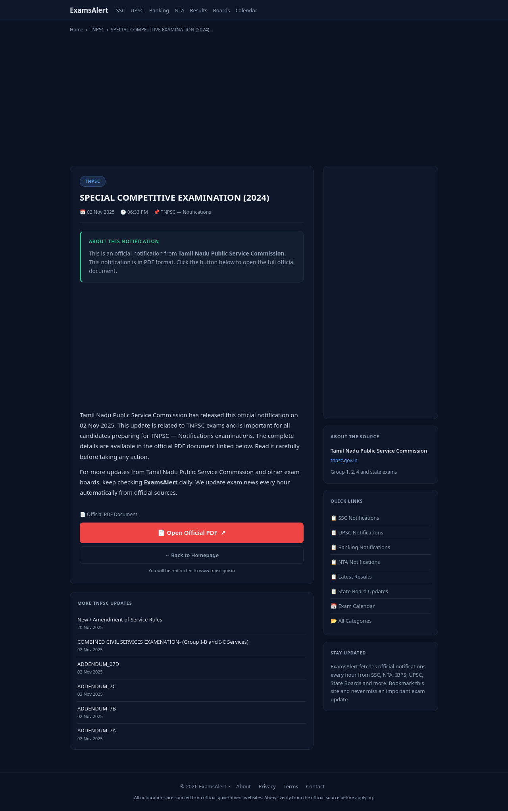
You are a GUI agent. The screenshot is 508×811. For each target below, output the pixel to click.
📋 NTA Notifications (355, 561)
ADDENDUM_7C (96, 686)
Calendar (246, 10)
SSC (120, 10)
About (243, 786)
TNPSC (97, 29)
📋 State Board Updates (359, 591)
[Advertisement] (254, 95)
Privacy (266, 786)
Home (76, 29)
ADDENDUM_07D (98, 664)
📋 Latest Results (351, 576)
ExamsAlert (89, 10)
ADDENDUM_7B (96, 708)
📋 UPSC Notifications (357, 532)
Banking (159, 10)
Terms (290, 786)
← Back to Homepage (192, 555)
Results (198, 10)
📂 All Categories (351, 620)
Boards (221, 10)
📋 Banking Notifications (360, 547)
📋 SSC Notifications (355, 517)
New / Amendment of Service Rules (119, 619)
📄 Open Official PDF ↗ (191, 532)
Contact (315, 786)
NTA (180, 10)
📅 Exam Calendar (353, 606)
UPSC (137, 10)
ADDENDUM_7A (96, 730)
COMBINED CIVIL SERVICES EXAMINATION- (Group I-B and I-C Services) (162, 641)
